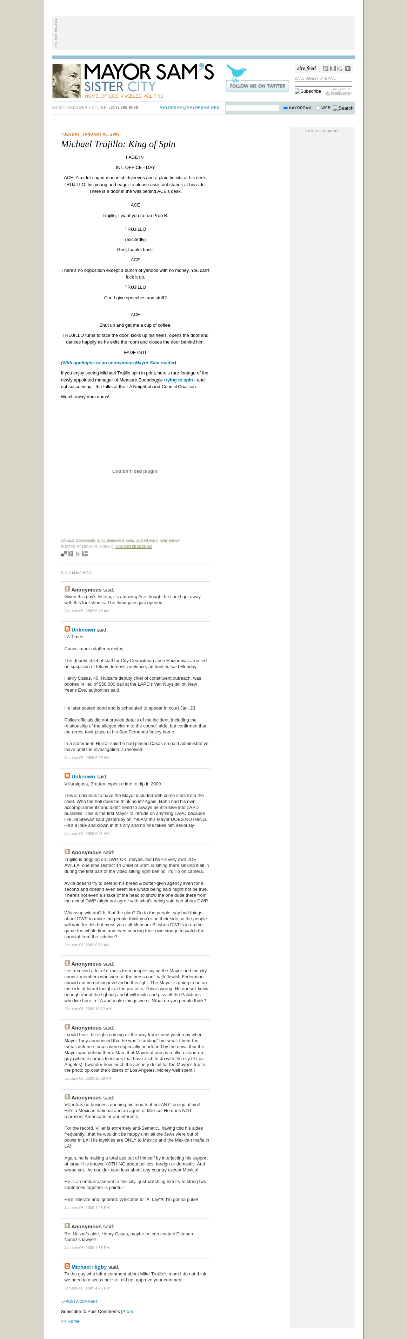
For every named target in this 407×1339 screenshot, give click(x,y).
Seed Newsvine (70, 553)
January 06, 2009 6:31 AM (87, 833)
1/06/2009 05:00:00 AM (133, 547)
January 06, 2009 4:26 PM (87, 1288)
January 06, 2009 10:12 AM (88, 1009)
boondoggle (85, 540)
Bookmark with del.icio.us (64, 553)
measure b (115, 540)
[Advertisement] (203, 33)
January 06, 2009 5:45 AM (87, 611)
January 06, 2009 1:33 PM (87, 1248)
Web (326, 108)
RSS (325, 68)
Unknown (83, 630)
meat (130, 540)
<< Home (70, 1321)
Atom (127, 1311)
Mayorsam (300, 108)
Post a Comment (82, 1302)
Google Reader (340, 68)
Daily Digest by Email (315, 78)
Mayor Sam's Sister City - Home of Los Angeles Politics (138, 80)
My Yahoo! (348, 68)
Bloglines (333, 68)
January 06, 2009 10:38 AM (88, 1078)
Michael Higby (89, 1267)
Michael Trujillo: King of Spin (118, 144)
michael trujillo (147, 540)
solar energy (170, 540)
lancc (101, 540)
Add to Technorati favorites (85, 553)
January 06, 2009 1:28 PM (87, 1208)
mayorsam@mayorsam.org (190, 108)
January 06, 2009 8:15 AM (87, 945)
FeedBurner (339, 92)
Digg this (77, 553)
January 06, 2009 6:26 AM (87, 758)
